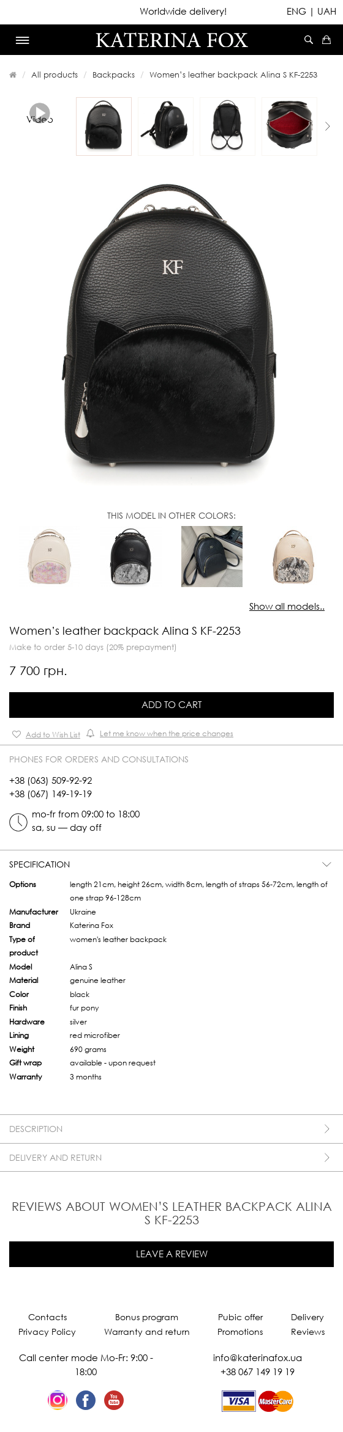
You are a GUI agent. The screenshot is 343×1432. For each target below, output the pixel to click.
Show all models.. (287, 606)
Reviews (308, 1331)
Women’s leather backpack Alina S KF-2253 (233, 74)
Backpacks (113, 74)
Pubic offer (240, 1317)
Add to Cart (171, 704)
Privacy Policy (47, 1331)
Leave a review (172, 1253)
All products (54, 74)
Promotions (240, 1331)
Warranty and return (147, 1331)
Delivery (307, 1317)
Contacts (47, 1317)
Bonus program (146, 1317)
